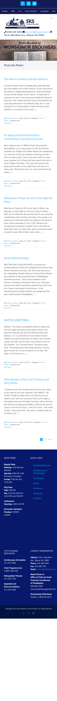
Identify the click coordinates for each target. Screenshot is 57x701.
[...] (35, 109)
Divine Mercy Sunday (16, 258)
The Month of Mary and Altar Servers (26, 79)
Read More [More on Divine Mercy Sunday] (7, 308)
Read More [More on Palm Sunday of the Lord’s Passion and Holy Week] (7, 427)
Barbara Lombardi (12, 118)
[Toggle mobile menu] (51, 18)
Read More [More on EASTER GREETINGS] (7, 367)
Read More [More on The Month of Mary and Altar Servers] (7, 123)
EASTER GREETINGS (16, 320)
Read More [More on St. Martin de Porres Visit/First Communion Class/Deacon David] (7, 186)
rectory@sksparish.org (37, 32)
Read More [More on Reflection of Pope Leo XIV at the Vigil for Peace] (7, 246)
